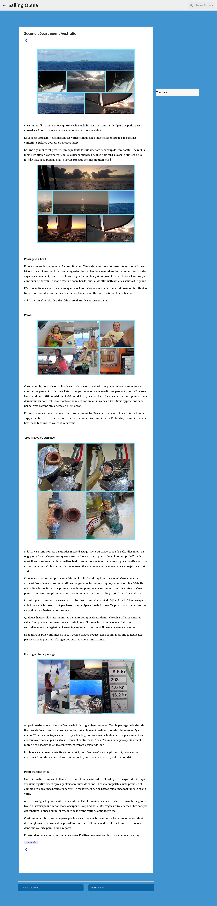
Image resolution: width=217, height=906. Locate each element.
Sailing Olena (23, 5)
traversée (30, 842)
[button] (26, 41)
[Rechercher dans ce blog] (198, 5)
